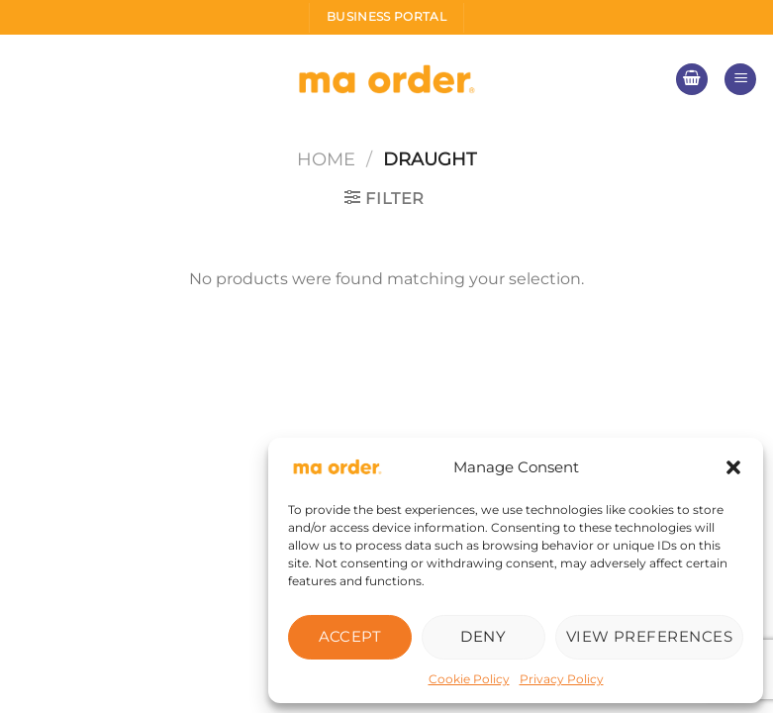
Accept (350, 636)
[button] (733, 467)
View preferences (649, 636)
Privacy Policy (562, 678)
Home (326, 159)
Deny (483, 636)
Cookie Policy (469, 678)
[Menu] (740, 79)
